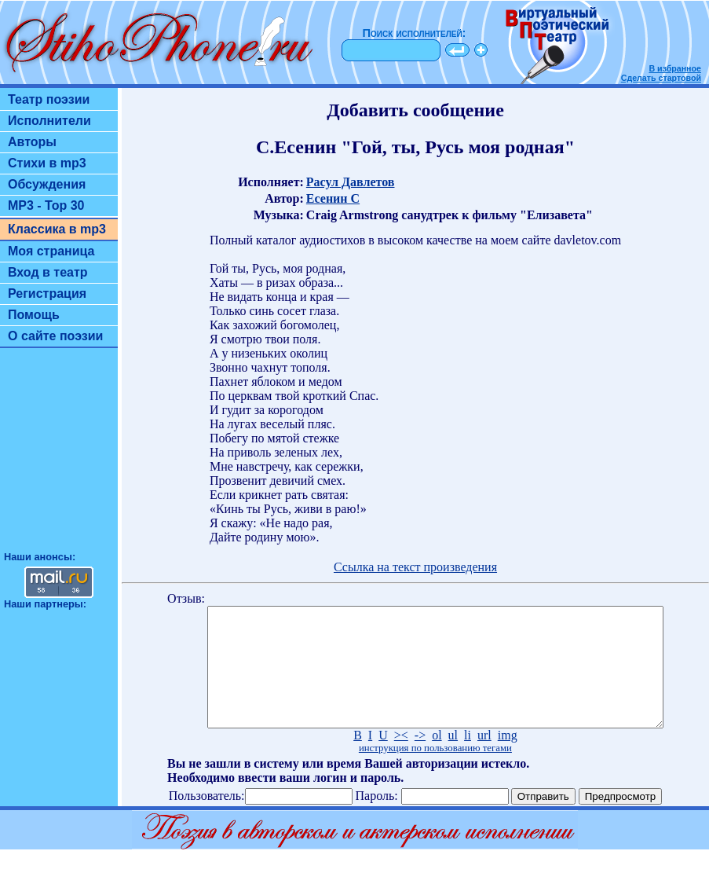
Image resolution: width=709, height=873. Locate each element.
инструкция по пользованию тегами (435, 771)
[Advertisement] (59, 456)
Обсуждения (47, 184)
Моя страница (51, 251)
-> (420, 758)
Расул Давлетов (350, 182)
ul (453, 758)
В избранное (675, 68)
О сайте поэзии (55, 336)
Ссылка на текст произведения (415, 567)
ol (436, 758)
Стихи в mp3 (47, 163)
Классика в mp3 (57, 229)
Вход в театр (48, 272)
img (507, 758)
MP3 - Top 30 (46, 205)
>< (401, 758)
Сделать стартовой (661, 78)
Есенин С (333, 198)
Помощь (34, 314)
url (484, 758)
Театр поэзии (49, 99)
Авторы (32, 142)
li (467, 758)
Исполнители (49, 120)
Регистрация (47, 293)
